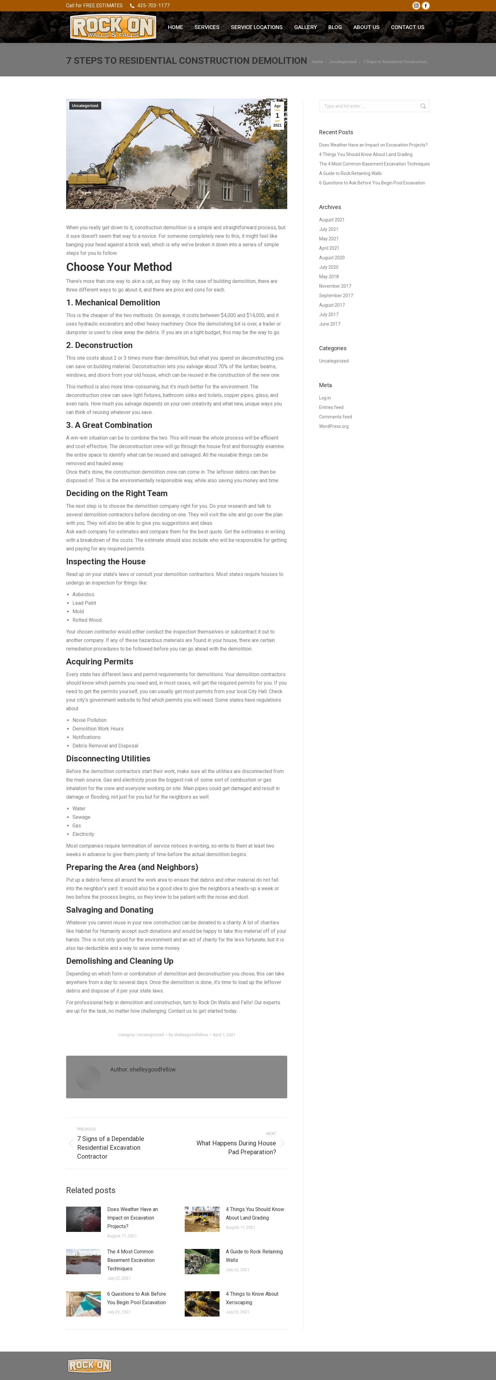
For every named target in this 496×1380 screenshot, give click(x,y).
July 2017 (328, 314)
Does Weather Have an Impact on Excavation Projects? (132, 1217)
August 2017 (332, 305)
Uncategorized (85, 106)
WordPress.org (334, 426)
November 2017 (335, 286)
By (188, 1034)
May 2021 (329, 238)
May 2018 (329, 276)
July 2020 (328, 267)
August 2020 (332, 257)
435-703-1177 (149, 5)
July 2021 (328, 229)
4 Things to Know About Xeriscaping (252, 1298)
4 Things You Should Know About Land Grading (255, 1213)
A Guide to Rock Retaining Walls (254, 1256)
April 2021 (329, 248)
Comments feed (335, 416)
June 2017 (329, 324)
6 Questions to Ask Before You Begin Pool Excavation (136, 1298)
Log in (325, 397)
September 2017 (336, 295)
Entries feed (331, 407)
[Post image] (83, 1219)
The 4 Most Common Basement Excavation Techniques (131, 1260)
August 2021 (332, 219)
